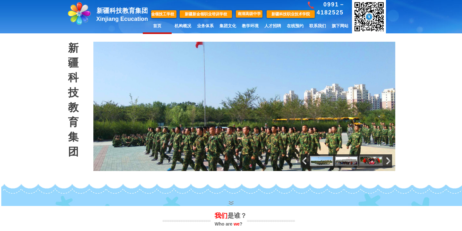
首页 (157, 25)
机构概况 (183, 25)
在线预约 (295, 25)
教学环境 (250, 25)
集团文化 (227, 25)
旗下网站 (340, 25)
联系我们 (317, 25)
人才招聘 (272, 25)
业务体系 (205, 25)
